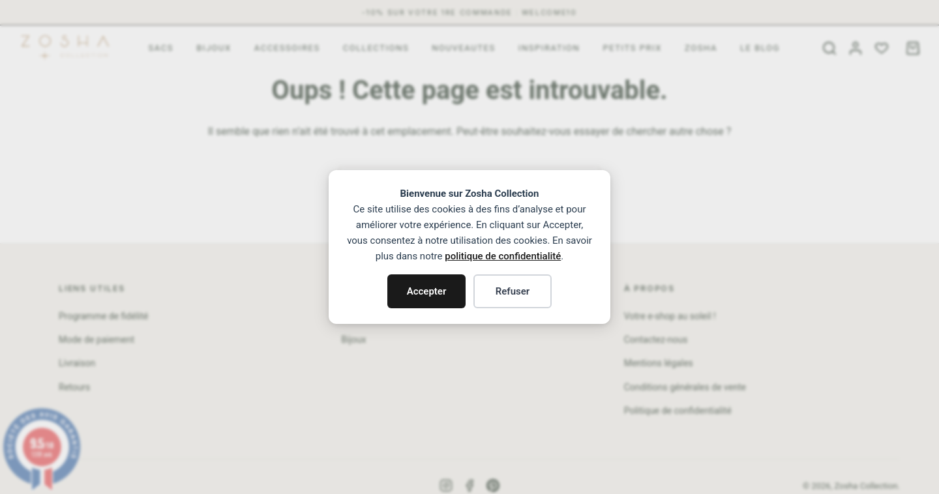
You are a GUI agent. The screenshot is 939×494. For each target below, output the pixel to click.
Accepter (427, 291)
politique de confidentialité (503, 256)
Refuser (513, 291)
